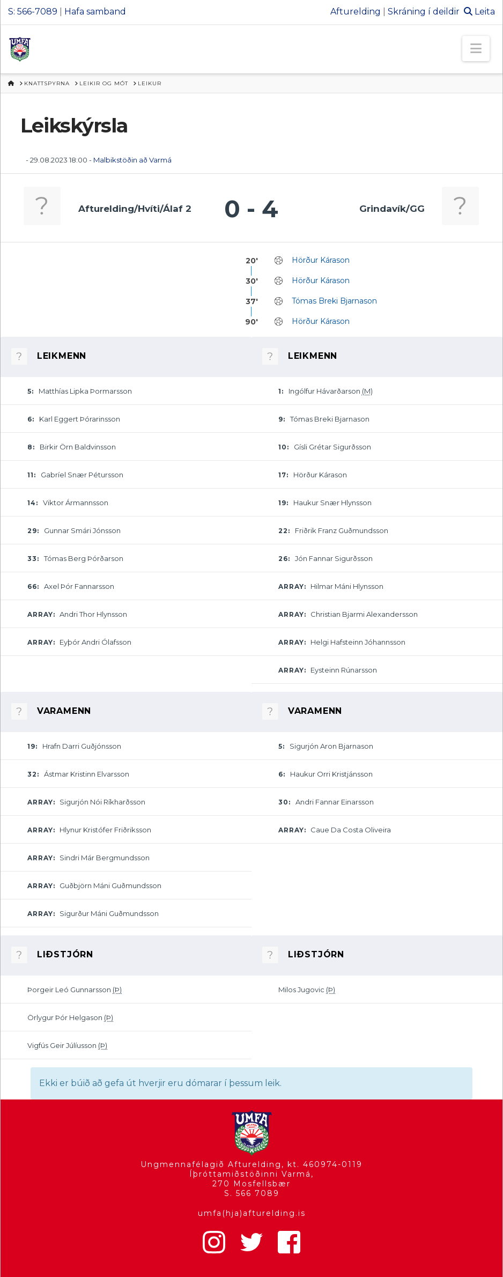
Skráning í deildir (424, 11)
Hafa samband (95, 11)
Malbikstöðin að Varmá (132, 160)
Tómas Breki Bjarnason (334, 301)
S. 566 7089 (251, 1193)
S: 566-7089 (32, 11)
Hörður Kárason (321, 260)
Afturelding (355, 11)
